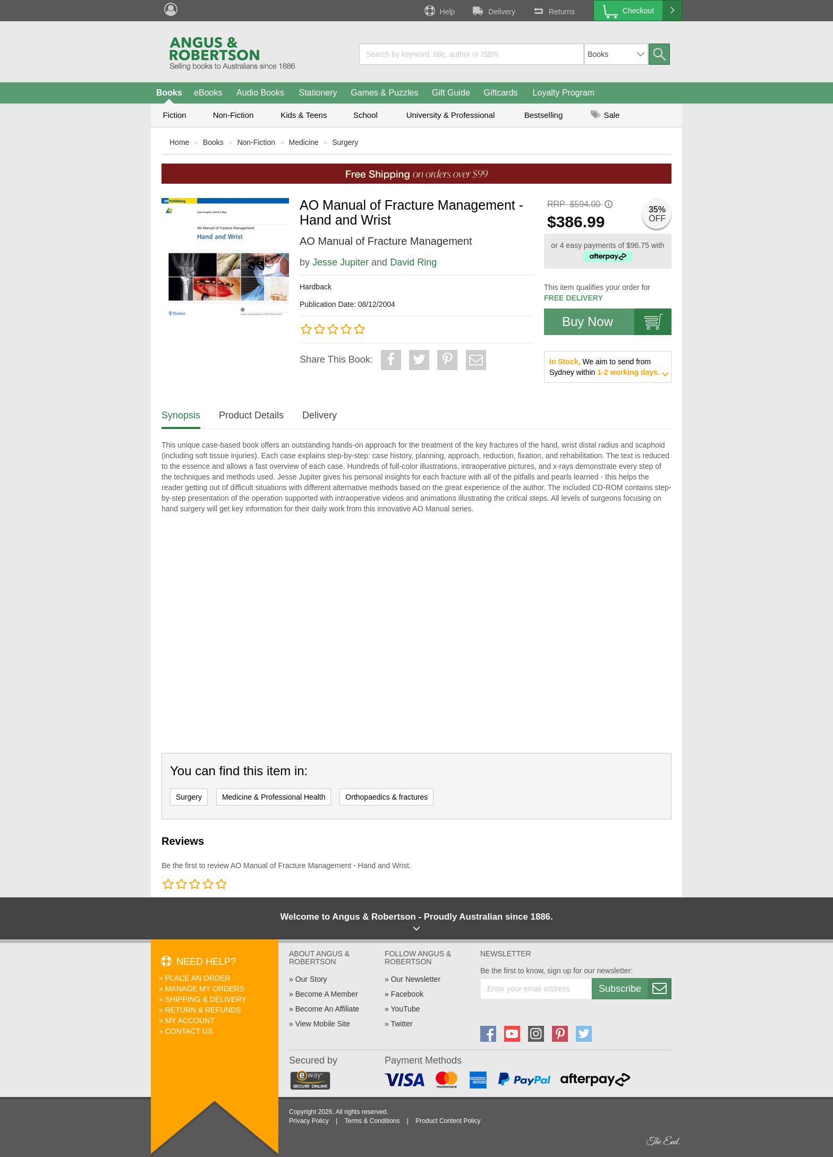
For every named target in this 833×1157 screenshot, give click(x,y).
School (365, 114)
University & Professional (450, 114)
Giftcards (501, 92)
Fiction (174, 114)
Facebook (407, 994)
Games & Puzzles (384, 92)
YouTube (405, 1009)
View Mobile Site (322, 1023)
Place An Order (198, 978)
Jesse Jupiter (340, 262)
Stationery (318, 92)
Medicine (304, 142)
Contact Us (189, 1031)
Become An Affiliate (327, 1009)
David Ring (413, 262)
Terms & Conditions (372, 1121)
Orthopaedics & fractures (386, 797)
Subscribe (635, 989)
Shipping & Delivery (205, 999)
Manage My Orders (204, 988)
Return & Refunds (203, 1010)
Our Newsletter (415, 979)
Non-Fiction (233, 114)
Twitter (401, 1023)
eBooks (208, 92)
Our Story (311, 979)
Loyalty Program (564, 92)
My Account (190, 1020)
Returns (553, 10)
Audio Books (260, 92)
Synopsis (181, 415)
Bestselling (543, 114)
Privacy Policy (309, 1121)
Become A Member (326, 994)
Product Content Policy (447, 1121)
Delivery (493, 10)
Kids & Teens (303, 114)
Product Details (251, 415)
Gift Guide (451, 92)
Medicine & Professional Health (274, 797)
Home (179, 142)
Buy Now (617, 321)
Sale (605, 114)
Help (438, 10)
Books (169, 92)
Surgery (345, 142)
